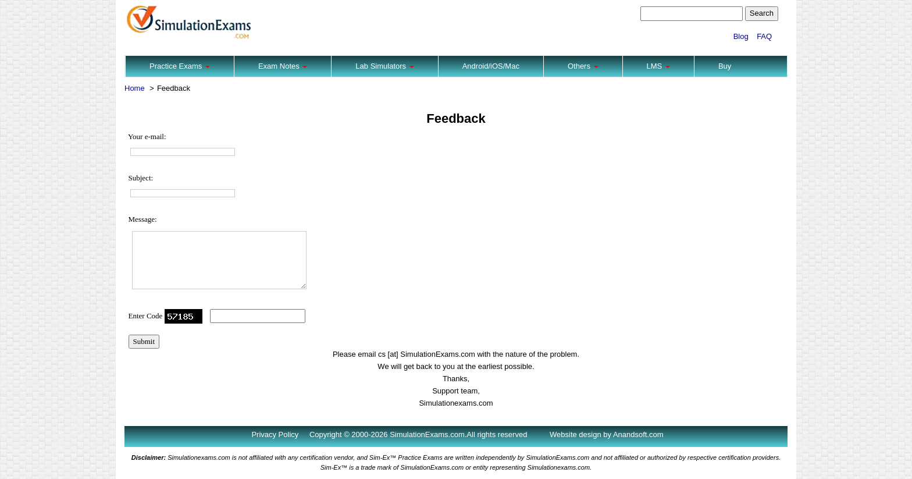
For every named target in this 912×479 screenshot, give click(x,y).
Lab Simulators (384, 66)
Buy (724, 66)
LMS (658, 66)
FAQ (764, 36)
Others (583, 66)
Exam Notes (282, 66)
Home (134, 88)
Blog (741, 36)
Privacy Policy (274, 434)
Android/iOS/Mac (490, 66)
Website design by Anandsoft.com (607, 434)
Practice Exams (179, 66)
